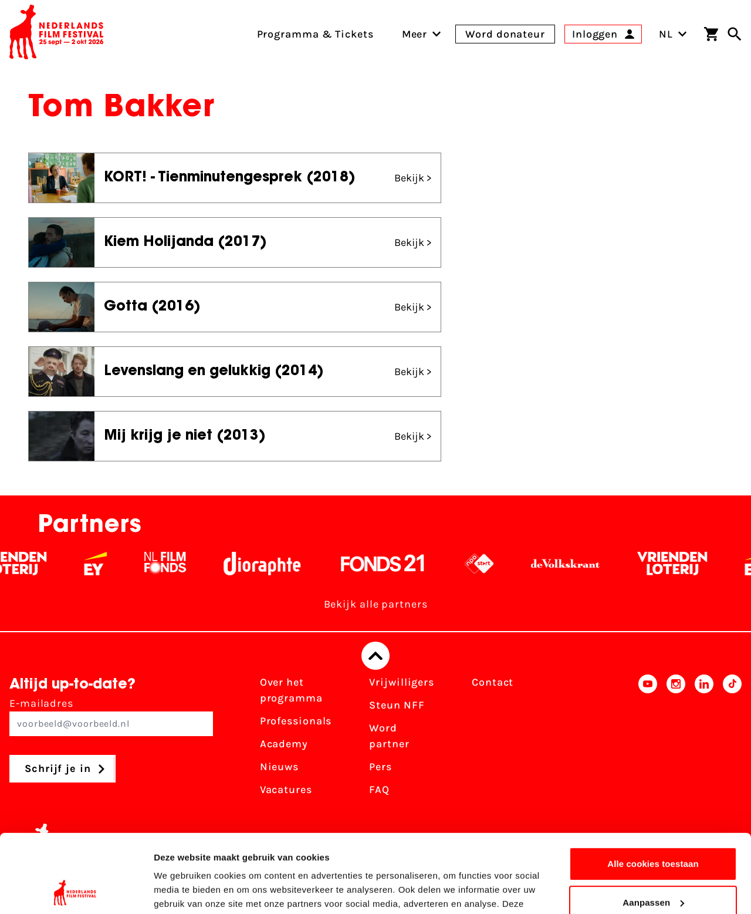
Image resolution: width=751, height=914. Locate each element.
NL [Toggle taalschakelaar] (673, 34)
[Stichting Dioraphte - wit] (270, 563)
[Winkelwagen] (711, 34)
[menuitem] (415, 34)
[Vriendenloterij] (680, 563)
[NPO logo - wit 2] (487, 563)
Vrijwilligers (401, 682)
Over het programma (291, 690)
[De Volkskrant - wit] (573, 563)
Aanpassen (653, 829)
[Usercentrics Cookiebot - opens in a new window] (76, 891)
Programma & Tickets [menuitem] (315, 34)
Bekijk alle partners (376, 604)
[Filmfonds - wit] (173, 563)
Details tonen (181, 891)
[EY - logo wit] (103, 563)
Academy (284, 743)
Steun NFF (396, 705)
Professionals (296, 720)
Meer (415, 34)
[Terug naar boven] (375, 656)
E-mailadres (111, 716)
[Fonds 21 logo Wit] (390, 563)
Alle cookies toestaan (653, 790)
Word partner (389, 735)
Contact (492, 682)
